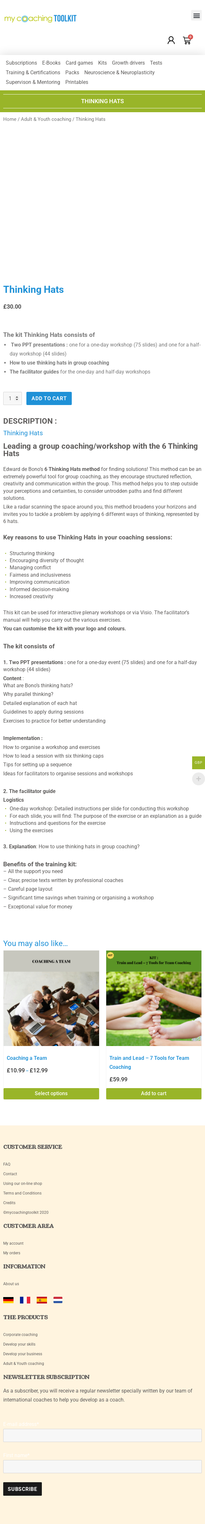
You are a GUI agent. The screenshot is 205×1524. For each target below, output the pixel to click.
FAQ (6, 1164)
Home (9, 119)
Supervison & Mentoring (33, 82)
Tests (156, 63)
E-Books (51, 63)
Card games (79, 63)
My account (13, 1243)
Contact (10, 1174)
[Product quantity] (12, 398)
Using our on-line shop (22, 1183)
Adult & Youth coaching (46, 119)
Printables (76, 82)
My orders (11, 1253)
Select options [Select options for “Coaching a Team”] (51, 1093)
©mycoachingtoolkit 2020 (26, 1212)
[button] (196, 15)
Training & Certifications (33, 72)
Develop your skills (19, 1344)
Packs (72, 72)
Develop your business (22, 1354)
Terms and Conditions (22, 1193)
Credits (9, 1203)
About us (11, 1284)
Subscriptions (21, 63)
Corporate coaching (20, 1334)
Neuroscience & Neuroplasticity (119, 72)
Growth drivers (128, 63)
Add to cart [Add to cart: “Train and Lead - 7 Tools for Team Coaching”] (153, 1093)
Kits (102, 63)
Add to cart (49, 398)
